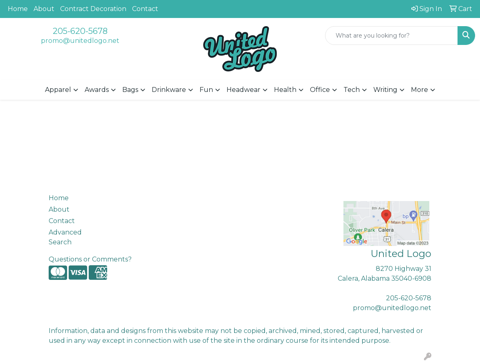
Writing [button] (385, 90)
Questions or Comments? (90, 259)
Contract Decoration (93, 9)
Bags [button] (130, 90)
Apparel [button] (58, 90)
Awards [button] (97, 90)
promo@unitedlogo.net (80, 41)
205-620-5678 (80, 31)
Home (18, 9)
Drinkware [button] (169, 90)
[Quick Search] (391, 35)
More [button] (419, 90)
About (44, 9)
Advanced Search (65, 237)
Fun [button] (206, 90)
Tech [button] (351, 90)
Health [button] (285, 90)
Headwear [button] (243, 90)
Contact (145, 9)
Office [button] (320, 90)
